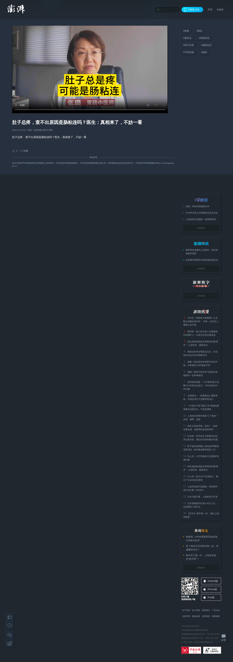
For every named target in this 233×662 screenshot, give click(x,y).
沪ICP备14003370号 (190, 626)
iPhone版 (212, 589)
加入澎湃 (196, 610)
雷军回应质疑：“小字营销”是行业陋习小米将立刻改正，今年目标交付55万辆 (201, 385)
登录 (210, 9)
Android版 (213, 581)
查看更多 (201, 228)
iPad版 (211, 597)
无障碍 (220, 9)
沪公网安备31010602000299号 (195, 630)
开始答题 (201, 296)
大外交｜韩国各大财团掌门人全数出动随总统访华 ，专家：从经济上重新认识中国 (200, 321)
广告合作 (216, 610)
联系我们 (206, 610)
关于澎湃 (186, 610)
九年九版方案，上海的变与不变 (202, 496)
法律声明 (186, 616)
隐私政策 (196, 616)
